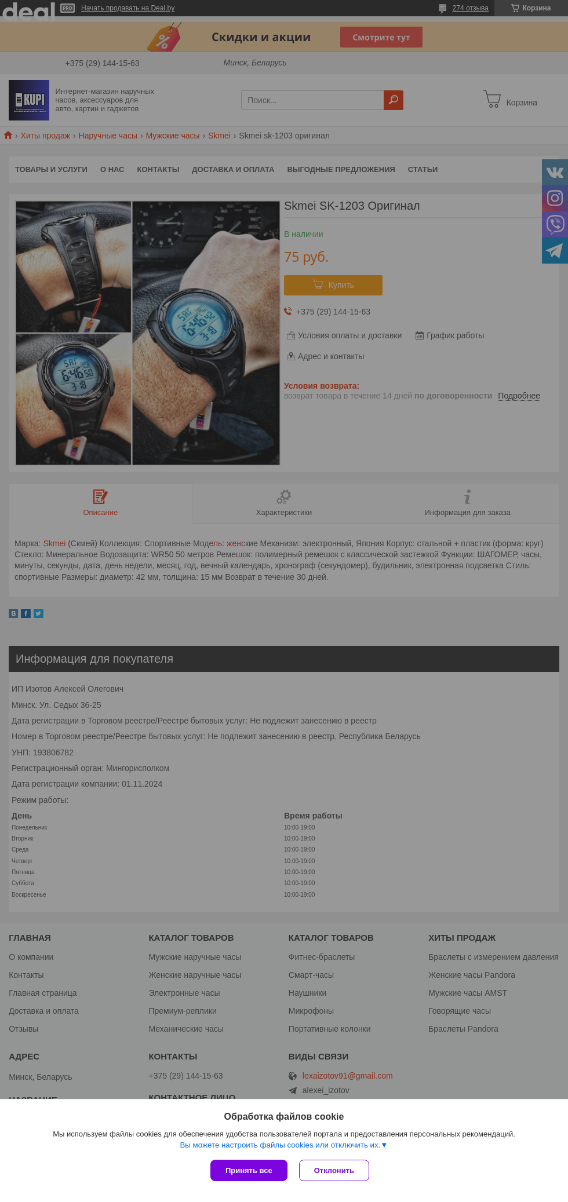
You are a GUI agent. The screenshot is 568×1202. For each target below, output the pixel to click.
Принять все (248, 1170)
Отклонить (334, 1170)
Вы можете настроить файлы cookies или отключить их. (280, 1145)
